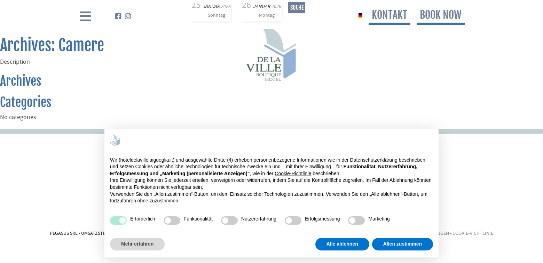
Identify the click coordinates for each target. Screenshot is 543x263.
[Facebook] (118, 17)
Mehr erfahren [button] (137, 244)
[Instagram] (128, 17)
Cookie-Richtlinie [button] (293, 173)
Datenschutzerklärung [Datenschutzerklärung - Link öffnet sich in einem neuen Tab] (374, 160)
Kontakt (389, 14)
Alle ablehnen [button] (342, 244)
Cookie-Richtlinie (472, 234)
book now (441, 14)
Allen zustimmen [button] (402, 244)
